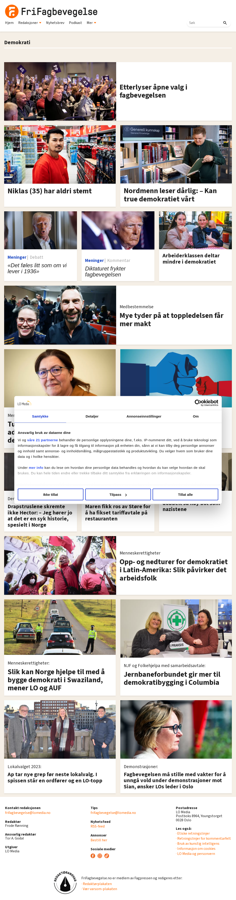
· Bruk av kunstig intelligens (197, 843)
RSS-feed (98, 826)
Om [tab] (196, 416)
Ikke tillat (50, 494)
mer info (36, 467)
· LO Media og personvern (195, 853)
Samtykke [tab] (40, 416)
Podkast (75, 22)
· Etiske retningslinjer (193, 833)
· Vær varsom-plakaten (99, 888)
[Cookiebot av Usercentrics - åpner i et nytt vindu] (198, 403)
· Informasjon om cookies (195, 848)
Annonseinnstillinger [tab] (144, 416)
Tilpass (118, 494)
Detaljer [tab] (92, 416)
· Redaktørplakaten (96, 883)
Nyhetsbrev (55, 22)
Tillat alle (185, 494)
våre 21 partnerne (42, 440)
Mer (91, 22)
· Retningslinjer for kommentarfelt (203, 838)
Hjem (9, 22)
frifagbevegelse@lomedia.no (27, 812)
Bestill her (99, 840)
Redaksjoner (29, 22)
